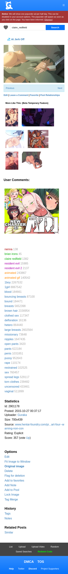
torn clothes (12, 381)
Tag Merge (11, 499)
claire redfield (13, 258)
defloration (11, 320)
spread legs (12, 377)
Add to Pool (12, 489)
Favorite (34, 95)
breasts (9, 306)
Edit (7, 456)
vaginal (9, 391)
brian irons (11, 253)
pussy (8, 358)
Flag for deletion (15, 475)
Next (60, 88)
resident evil (12, 263)
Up (28, 437)
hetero (9, 324)
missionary (11, 334)
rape (7, 362)
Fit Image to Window (17, 461)
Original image (14, 466)
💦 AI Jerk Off (15, 39)
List (11, 547)
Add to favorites (14, 480)
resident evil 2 (13, 268)
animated (10, 272)
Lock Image (12, 494)
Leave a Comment (19, 95)
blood (8, 291)
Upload (22, 547)
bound (8, 301)
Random (55, 547)
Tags (8, 513)
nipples (9, 339)
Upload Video (38, 547)
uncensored (12, 386)
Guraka (22, 414)
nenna (8, 249)
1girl (7, 287)
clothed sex (12, 315)
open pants (11, 343)
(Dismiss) (48, 20)
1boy (8, 282)
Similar (9, 532)
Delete (9, 471)
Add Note (10, 485)
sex (7, 372)
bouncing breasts (15, 296)
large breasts (13, 329)
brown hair (11, 310)
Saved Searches (24, 551)
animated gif (12, 277)
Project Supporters (50, 569)
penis (8, 353)
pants (8, 348)
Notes (8, 518)
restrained (11, 367)
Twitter (21, 569)
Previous (10, 88)
